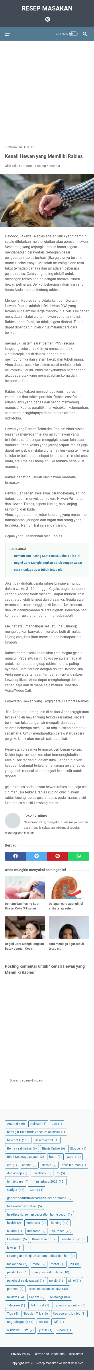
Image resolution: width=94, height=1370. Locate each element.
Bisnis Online (53, 1148)
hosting (60, 1223)
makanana (17, 1264)
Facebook (42, 1173)
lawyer (14, 1247)
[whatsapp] (78, 856)
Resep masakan (47, 8)
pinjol (74, 1280)
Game (36, 1189)
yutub (45, 1330)
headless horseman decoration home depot (39, 1214)
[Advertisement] (47, 93)
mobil (39, 1264)
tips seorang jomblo (69, 1313)
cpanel (29, 1165)
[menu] (10, 33)
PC (74, 1264)
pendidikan (17, 1272)
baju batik (18, 1140)
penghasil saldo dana (51, 1272)
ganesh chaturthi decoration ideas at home (39, 1198)
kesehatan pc (74, 1239)
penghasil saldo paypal (25, 1280)
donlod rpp (17, 1173)
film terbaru (17, 1181)
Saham (36, 1297)
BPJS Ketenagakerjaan (25, 1156)
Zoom (64, 1330)
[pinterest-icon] (47, 19)
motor (58, 1264)
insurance (61, 1231)
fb (61, 1173)
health (14, 1223)
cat (12, 1165)
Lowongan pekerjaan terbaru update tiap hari (41, 1256)
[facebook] (15, 856)
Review (15, 1297)
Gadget (15, 1189)
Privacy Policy (20, 1354)
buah (55, 1156)
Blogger (78, 1148)
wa (43, 1322)
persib (56, 1280)
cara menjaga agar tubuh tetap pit (38, 570)
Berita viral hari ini (22, 1148)
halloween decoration (24, 1206)
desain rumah (74, 1165)
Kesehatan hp (44, 1239)
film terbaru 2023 (49, 1181)
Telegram (16, 1305)
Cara (74, 1156)
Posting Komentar (47, 166)
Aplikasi (38, 1123)
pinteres (15, 1289)
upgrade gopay (20, 1322)
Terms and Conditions (50, 1354)
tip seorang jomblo (70, 1305)
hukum (14, 1231)
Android (16, 1123)
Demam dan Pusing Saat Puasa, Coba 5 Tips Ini (47, 556)
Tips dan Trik (36, 1313)
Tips (12, 1313)
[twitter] (36, 856)
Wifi (58, 1322)
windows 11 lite (20, 1330)
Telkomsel (39, 1305)
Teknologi (60, 1297)
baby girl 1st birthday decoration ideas (36, 1132)
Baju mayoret (47, 1140)
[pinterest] (57, 856)
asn (57, 1123)
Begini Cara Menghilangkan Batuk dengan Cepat (48, 563)
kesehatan (17, 1239)
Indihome (36, 1231)
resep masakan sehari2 (48, 1289)
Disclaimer (76, 1354)
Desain (49, 1165)
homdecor (36, 1223)
